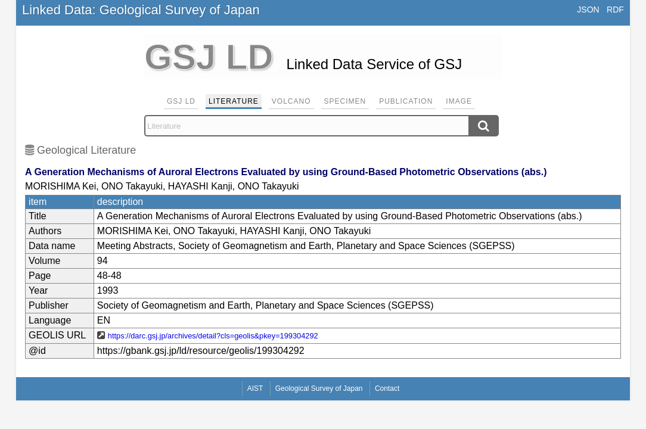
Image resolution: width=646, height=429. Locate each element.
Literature (234, 101)
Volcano (291, 101)
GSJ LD (181, 101)
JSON (588, 9)
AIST (255, 388)
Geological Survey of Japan (319, 388)
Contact (387, 388)
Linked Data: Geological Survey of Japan (141, 9)
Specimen (345, 101)
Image (459, 101)
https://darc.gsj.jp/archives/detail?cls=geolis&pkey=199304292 (213, 335)
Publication (406, 101)
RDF (615, 9)
